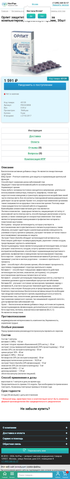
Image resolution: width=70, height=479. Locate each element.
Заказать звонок (60, 5)
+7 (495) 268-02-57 (60, 3)
